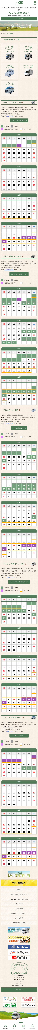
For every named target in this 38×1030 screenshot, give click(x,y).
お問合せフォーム (8, 111)
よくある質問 (19, 918)
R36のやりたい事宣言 (19, 922)
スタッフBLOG (19, 904)
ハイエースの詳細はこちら (19, 735)
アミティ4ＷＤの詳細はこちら (19, 582)
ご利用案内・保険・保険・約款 (19, 899)
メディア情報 (19, 908)
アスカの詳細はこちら (19, 428)
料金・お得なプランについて (19, 894)
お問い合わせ (19, 18)
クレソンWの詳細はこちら (19, 274)
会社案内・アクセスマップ (19, 913)
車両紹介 (19, 890)
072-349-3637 (20, 12)
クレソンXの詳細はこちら (19, 120)
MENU (35, 4)
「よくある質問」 (9, 116)
